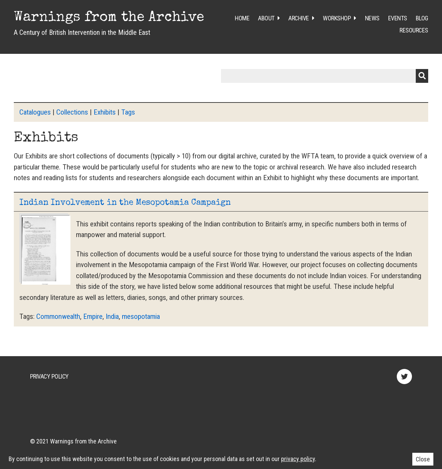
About (266, 18)
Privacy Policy (49, 376)
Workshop (337, 18)
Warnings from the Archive (109, 18)
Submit (422, 76)
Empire (93, 316)
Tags (128, 112)
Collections (72, 112)
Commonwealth (58, 316)
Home (242, 18)
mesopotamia (141, 316)
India (112, 316)
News (372, 18)
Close (423, 459)
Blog (422, 18)
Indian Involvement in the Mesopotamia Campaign (125, 203)
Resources (414, 30)
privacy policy (298, 458)
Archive (298, 18)
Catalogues (35, 112)
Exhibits (105, 112)
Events (397, 18)
